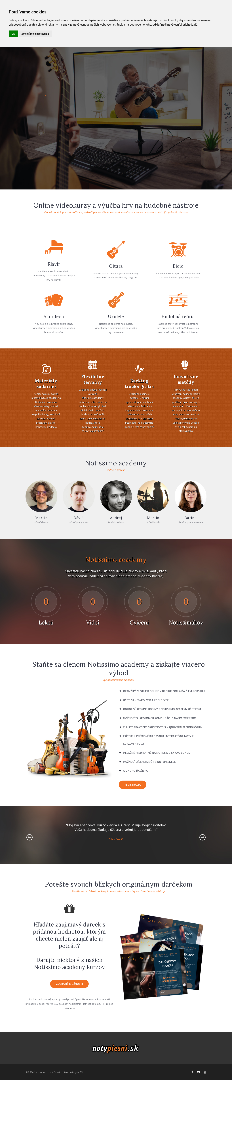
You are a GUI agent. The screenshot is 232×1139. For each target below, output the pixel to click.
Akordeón (54, 385)
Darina (191, 586)
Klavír (54, 332)
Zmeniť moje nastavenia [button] (35, 33)
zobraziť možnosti (69, 1052)
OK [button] (13, 33)
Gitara (116, 334)
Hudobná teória (178, 385)
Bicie (178, 334)
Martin (41, 586)
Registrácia (133, 853)
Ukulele (116, 385)
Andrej (116, 586)
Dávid (79, 586)
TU (81, 1130)
